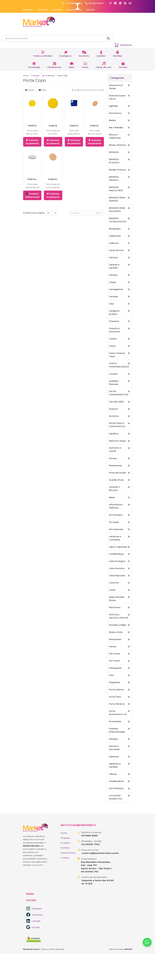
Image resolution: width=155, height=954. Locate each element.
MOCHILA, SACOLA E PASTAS (120, 616)
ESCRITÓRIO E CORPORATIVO (120, 425)
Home (25, 75)
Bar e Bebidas (48, 75)
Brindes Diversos (120, 169)
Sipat (71, 67)
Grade (29, 90)
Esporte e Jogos (120, 440)
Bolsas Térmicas (120, 145)
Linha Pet (120, 582)
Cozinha (120, 374)
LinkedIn (36, 921)
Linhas (120, 590)
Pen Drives (120, 653)
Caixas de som (103, 67)
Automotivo (120, 113)
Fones (85, 67)
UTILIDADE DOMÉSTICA (120, 797)
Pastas (120, 646)
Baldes (120, 120)
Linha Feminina (120, 568)
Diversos (120, 409)
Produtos (42, 9)
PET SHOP (120, 661)
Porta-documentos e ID (120, 712)
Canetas (120, 275)
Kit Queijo (120, 522)
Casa (120, 303)
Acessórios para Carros (120, 97)
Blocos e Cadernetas (120, 136)
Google (36, 927)
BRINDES (120, 152)
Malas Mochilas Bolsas (120, 598)
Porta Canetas (120, 689)
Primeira (75, 213)
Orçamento (126, 45)
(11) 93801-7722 (72, 3)
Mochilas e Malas (120, 625)
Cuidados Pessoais (120, 382)
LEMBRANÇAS (120, 554)
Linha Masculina (120, 575)
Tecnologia (34, 67)
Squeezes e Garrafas (120, 765)
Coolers (120, 338)
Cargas (120, 282)
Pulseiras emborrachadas (120, 730)
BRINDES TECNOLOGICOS (120, 220)
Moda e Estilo (120, 632)
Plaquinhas (120, 682)
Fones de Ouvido (120, 472)
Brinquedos (120, 228)
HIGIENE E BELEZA (120, 488)
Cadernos (120, 243)
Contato (90, 9)
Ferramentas (54, 67)
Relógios (120, 739)
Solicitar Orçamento (32, 142)
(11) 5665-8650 (96, 3)
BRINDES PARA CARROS (120, 199)
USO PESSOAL (120, 788)
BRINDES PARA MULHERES (120, 209)
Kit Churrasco (120, 515)
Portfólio (57, 9)
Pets (120, 675)
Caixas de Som (120, 250)
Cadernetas (120, 236)
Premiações (120, 721)
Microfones (120, 607)
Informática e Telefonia (120, 506)
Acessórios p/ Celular (120, 87)
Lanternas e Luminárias (120, 538)
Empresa (28, 9)
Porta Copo (120, 696)
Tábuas (120, 774)
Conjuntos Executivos (120, 330)
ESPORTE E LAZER (120, 449)
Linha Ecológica (120, 561)
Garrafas (101, 56)
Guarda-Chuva (120, 480)
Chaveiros (120, 321)
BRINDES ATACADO (120, 161)
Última (98, 213)
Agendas (120, 106)
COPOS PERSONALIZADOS (120, 365)
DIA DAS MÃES (120, 401)
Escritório (84, 56)
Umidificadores (120, 781)
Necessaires (120, 639)
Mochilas (117, 56)
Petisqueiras (120, 668)
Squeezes (120, 756)
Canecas (120, 257)
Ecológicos (65, 56)
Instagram (37, 908)
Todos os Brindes (42, 56)
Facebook (37, 914)
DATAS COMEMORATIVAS (120, 393)
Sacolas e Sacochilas (120, 748)
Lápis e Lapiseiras (120, 547)
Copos (120, 346)
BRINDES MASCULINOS (120, 189)
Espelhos (120, 433)
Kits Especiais (120, 529)
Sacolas (123, 67)
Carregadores (120, 289)
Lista (42, 90)
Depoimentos (73, 9)
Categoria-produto (120, 312)
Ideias (120, 497)
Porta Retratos (120, 704)
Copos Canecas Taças (120, 354)
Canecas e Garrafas (120, 266)
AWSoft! (128, 949)
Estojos (120, 458)
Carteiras (120, 296)
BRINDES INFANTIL (120, 178)
